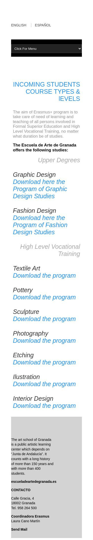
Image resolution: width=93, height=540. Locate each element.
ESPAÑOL (43, 25)
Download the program (44, 275)
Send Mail (19, 529)
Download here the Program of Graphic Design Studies (40, 188)
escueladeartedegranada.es (33, 482)
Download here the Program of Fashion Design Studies (40, 224)
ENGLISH (18, 25)
